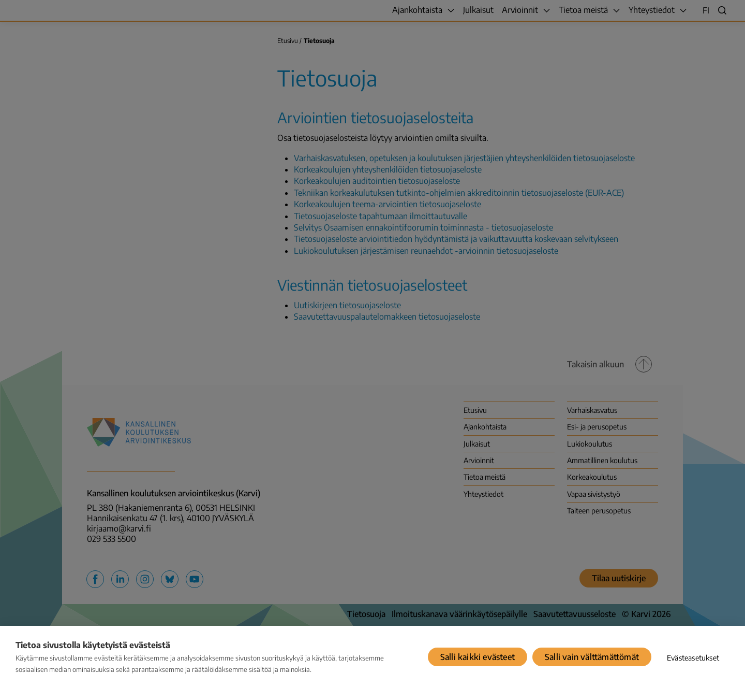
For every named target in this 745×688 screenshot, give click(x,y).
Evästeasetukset (693, 657)
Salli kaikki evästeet (477, 657)
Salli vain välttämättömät (592, 657)
